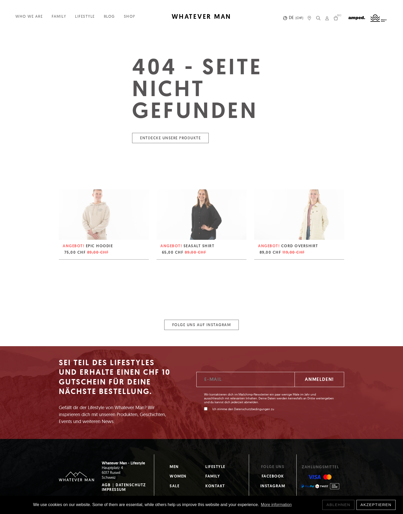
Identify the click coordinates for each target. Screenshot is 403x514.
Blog (109, 16)
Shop (129, 16)
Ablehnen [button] (338, 504)
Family (59, 16)
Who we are (29, 16)
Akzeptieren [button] (376, 504)
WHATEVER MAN (201, 16)
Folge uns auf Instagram (201, 328)
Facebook (273, 476)
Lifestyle (85, 16)
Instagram (272, 486)
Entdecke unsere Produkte (170, 141)
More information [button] (276, 504)
